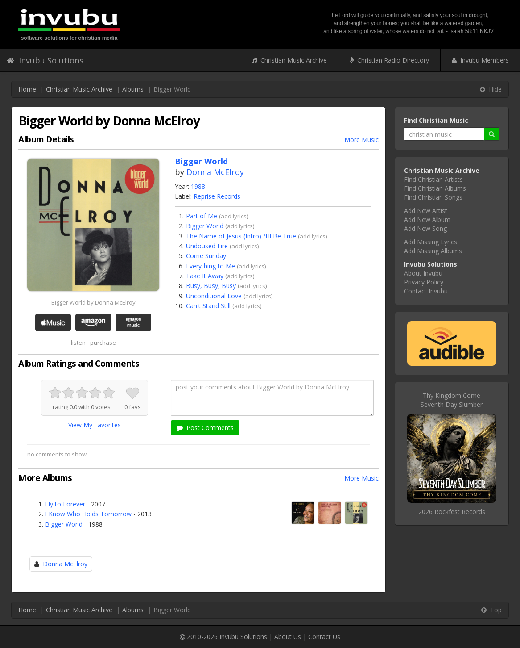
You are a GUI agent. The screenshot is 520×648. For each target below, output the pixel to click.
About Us (287, 636)
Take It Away (204, 276)
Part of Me (201, 216)
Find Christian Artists (433, 179)
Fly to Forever (65, 504)
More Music (361, 139)
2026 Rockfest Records (451, 511)
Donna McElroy (215, 172)
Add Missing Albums (433, 251)
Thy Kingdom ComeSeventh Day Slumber (452, 400)
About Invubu (423, 273)
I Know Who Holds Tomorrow (88, 514)
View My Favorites (94, 425)
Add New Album (427, 219)
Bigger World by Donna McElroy (93, 302)
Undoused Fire (207, 246)
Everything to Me (210, 266)
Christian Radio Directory (389, 60)
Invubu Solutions (45, 60)
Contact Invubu (426, 291)
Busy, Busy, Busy (211, 285)
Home (27, 89)
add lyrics (234, 216)
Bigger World (204, 226)
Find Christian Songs (433, 197)
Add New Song (425, 228)
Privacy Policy (423, 282)
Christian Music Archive (289, 60)
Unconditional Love (214, 296)
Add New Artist (425, 210)
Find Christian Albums (435, 188)
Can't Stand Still (208, 305)
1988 (198, 186)
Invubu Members (480, 60)
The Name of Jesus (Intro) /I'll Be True (241, 236)
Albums (133, 89)
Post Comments (205, 427)
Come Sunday (206, 255)
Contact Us (324, 636)
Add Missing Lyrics (430, 242)
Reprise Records (217, 196)
